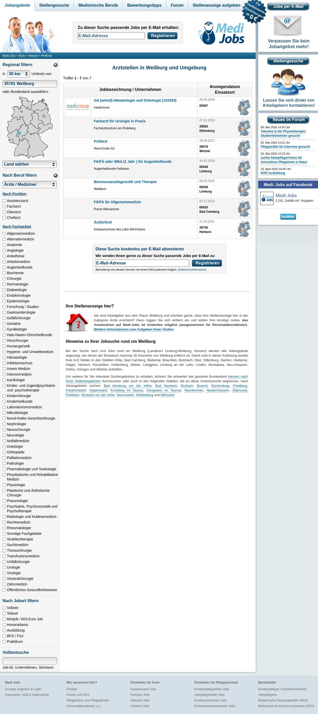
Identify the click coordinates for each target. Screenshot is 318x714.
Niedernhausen (218, 390)
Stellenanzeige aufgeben (217, 5)
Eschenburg (220, 386)
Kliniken (71, 689)
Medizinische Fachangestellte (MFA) (283, 700)
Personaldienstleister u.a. (83, 706)
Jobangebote (17, 5)
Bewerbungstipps (144, 5)
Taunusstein (125, 395)
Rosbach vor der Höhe (98, 395)
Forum (177, 5)
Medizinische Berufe (98, 5)
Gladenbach (98, 390)
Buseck (202, 386)
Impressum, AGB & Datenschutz (27, 695)
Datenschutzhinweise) (193, 269)
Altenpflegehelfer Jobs (209, 695)
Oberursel (239, 390)
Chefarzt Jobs (139, 706)
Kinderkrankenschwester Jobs (214, 706)
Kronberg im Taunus (127, 390)
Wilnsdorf (167, 395)
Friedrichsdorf (76, 390)
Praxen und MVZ (77, 695)
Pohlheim (73, 395)
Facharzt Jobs (140, 695)
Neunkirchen (194, 390)
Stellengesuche (54, 5)
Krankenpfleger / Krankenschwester (282, 689)
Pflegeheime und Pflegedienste (87, 700)
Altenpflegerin (267, 695)
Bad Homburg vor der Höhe (128, 386)
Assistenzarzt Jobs (143, 689)
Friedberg (240, 386)
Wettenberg (144, 395)
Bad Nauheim (166, 386)
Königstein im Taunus (164, 390)
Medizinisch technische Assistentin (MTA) (286, 706)
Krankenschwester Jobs (210, 700)
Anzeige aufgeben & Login (23, 689)
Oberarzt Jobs (140, 700)
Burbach (187, 386)
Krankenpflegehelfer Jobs (211, 689)
